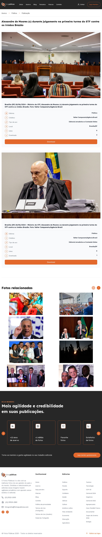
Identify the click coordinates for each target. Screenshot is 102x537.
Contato (59, 4)
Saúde (64, 497)
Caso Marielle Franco (93, 508)
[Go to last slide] (3, 433)
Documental (90, 512)
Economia (65, 515)
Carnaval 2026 (91, 501)
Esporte (64, 490)
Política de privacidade (43, 504)
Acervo (28, 4)
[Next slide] (98, 433)
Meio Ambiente (67, 512)
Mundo (64, 486)
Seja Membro (93, 4)
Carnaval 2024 (91, 493)
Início (21, 4)
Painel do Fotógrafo (42, 518)
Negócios (89, 497)
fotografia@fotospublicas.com (15, 507)
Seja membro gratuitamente (86, 455)
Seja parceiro (39, 490)
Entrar (81, 4)
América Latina (67, 508)
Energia (88, 522)
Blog (35, 4)
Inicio (37, 482)
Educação (65, 519)
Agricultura (66, 523)
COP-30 (88, 490)
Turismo (88, 482)
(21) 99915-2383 (9, 502)
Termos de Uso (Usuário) (43, 514)
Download (51, 142)
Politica (14, 13)
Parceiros (42, 4)
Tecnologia (89, 486)
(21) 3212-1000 (9, 497)
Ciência (64, 501)
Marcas (50, 4)
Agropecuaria (90, 504)
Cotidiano (65, 493)
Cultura (64, 504)
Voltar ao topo (93, 533)
